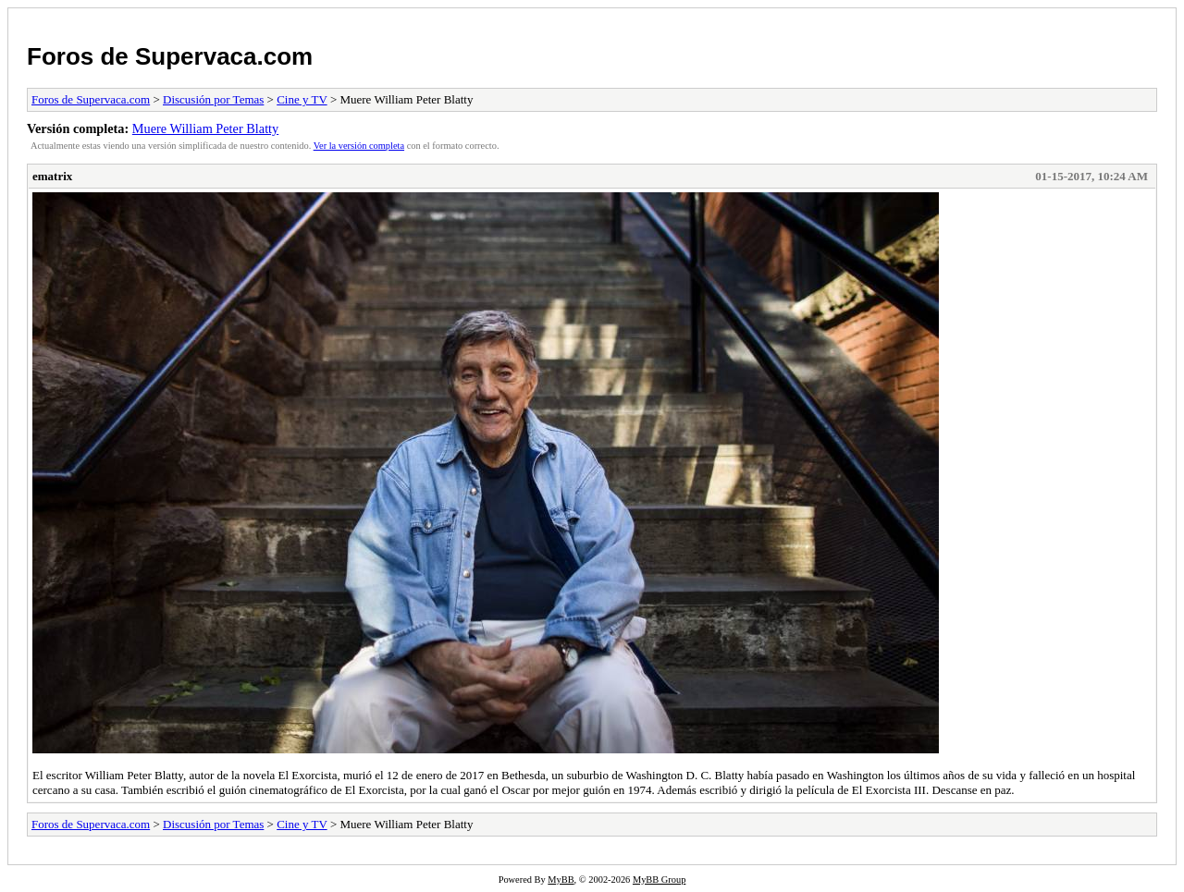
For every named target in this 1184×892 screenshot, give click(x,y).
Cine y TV (302, 99)
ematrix (52, 176)
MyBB (561, 879)
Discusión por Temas (213, 99)
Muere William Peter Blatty (205, 128)
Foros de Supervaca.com (170, 56)
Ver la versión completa (359, 146)
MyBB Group (659, 879)
